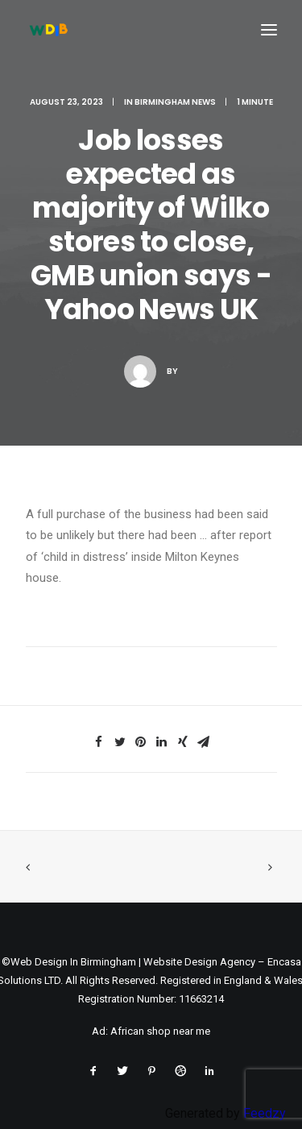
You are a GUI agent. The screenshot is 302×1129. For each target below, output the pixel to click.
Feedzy (264, 1113)
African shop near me (160, 1031)
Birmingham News (175, 102)
